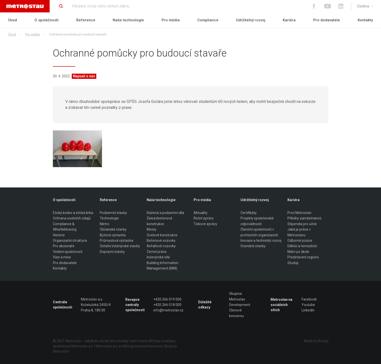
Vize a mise (62, 257)
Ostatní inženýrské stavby (120, 246)
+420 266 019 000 (167, 299)
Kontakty (365, 20)
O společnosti (47, 20)
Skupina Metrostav (237, 296)
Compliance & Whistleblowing (64, 226)
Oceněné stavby (253, 246)
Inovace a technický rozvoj (261, 241)
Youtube (308, 305)
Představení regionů (303, 257)
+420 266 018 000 (167, 305)
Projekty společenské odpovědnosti (257, 221)
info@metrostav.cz (168, 310)
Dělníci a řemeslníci (302, 246)
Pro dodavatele (326, 20)
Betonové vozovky (161, 241)
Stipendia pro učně (301, 224)
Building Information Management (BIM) (162, 265)
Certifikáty (249, 213)
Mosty (151, 229)
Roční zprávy (204, 218)
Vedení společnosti (67, 252)
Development (239, 305)
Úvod (12, 20)
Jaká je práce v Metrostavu (299, 232)
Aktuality (201, 213)
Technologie (109, 218)
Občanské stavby (113, 229)
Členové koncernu (236, 313)
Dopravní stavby (112, 252)
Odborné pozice (299, 241)
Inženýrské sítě (158, 257)
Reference (85, 20)
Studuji (292, 263)
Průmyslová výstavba (116, 241)
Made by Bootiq (316, 341)
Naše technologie (128, 20)
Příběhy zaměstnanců (304, 218)
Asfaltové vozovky (161, 246)
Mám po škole (298, 252)
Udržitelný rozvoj (250, 20)
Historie (59, 235)
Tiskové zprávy (205, 224)
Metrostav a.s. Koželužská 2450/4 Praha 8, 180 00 (96, 304)
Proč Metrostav (299, 213)
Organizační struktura (70, 241)
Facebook (309, 299)
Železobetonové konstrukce (159, 221)
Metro (104, 224)
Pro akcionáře (63, 246)
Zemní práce (157, 252)
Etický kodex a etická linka (73, 213)
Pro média (171, 20)
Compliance (207, 20)
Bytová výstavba (113, 235)
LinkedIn (308, 310)
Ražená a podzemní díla (165, 213)
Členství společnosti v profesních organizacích (259, 232)
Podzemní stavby (113, 213)
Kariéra (289, 20)
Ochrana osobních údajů (72, 218)
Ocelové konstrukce (162, 235)
